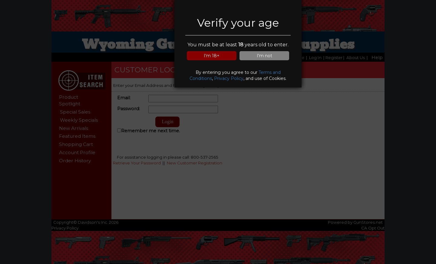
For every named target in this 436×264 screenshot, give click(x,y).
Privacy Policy (228, 78)
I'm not (264, 55)
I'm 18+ (212, 55)
